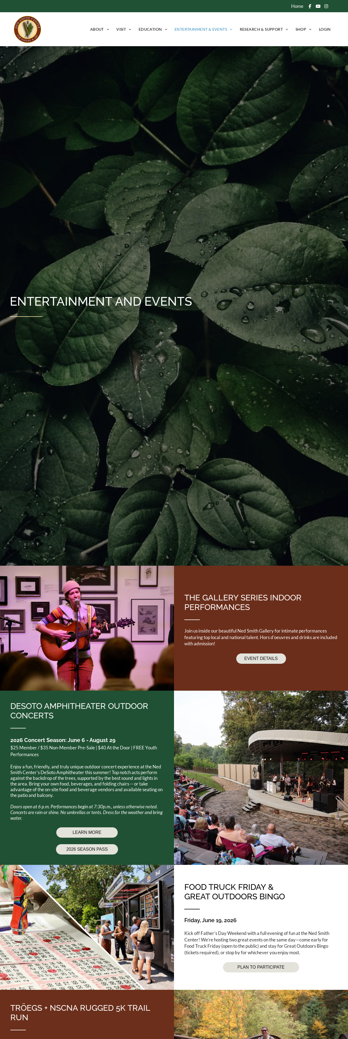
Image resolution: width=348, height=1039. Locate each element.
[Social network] (310, 7)
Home (297, 6)
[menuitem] (99, 29)
